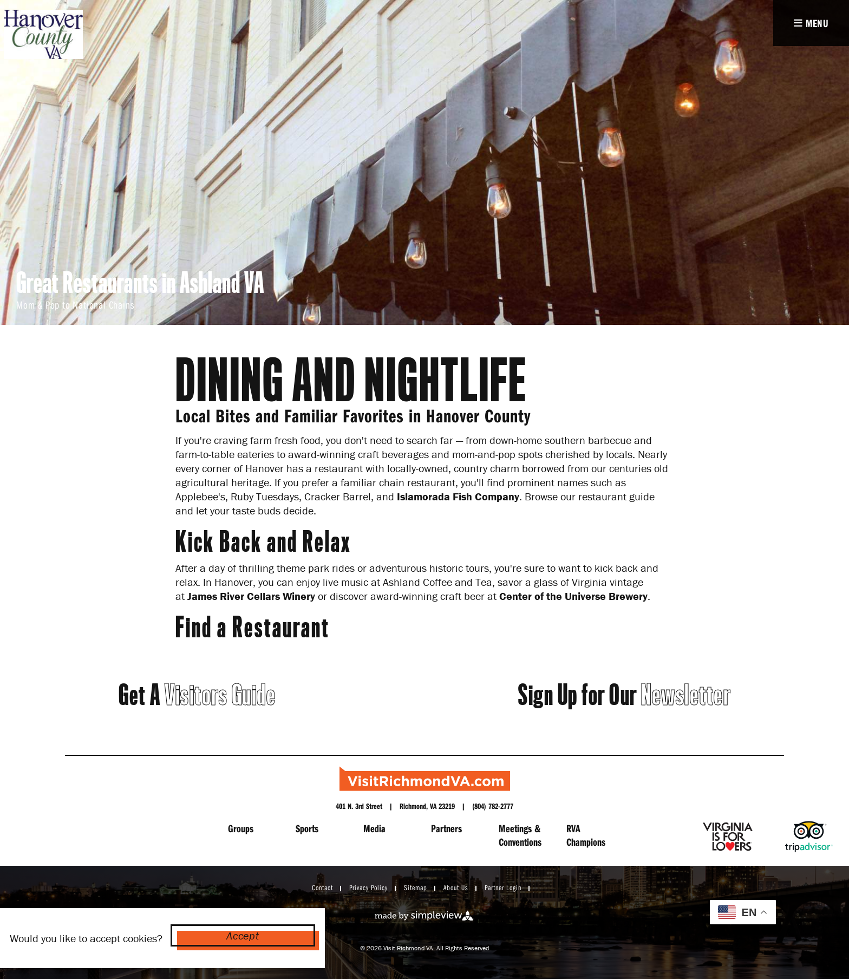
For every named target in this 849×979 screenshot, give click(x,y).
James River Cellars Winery (251, 596)
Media (374, 828)
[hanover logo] (43, 34)
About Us (455, 887)
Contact (322, 887)
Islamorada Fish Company (458, 496)
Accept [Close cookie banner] (242, 935)
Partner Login (503, 887)
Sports (307, 828)
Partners (446, 828)
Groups (240, 828)
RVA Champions (585, 835)
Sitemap (415, 887)
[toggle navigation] (811, 23)
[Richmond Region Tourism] (424, 778)
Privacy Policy (368, 887)
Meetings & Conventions (520, 835)
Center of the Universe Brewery (573, 596)
